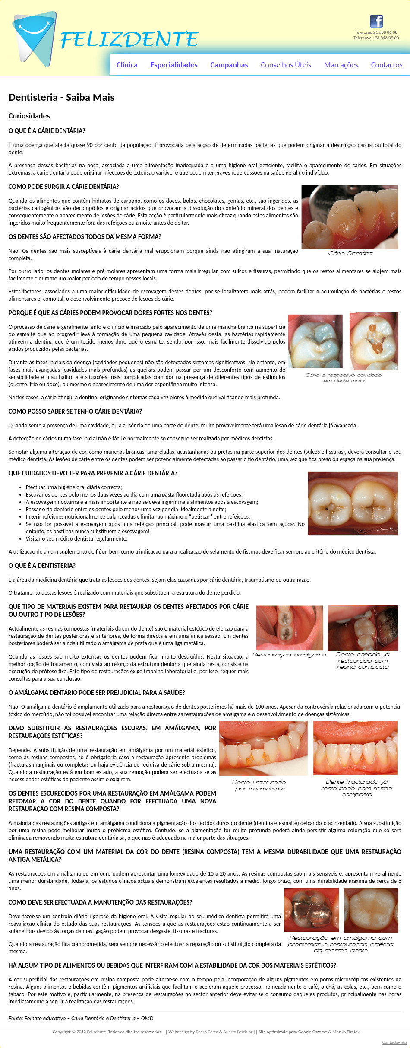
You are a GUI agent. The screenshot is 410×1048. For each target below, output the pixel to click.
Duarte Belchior (237, 1032)
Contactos (387, 65)
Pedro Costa (207, 1032)
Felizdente (96, 1032)
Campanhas (229, 65)
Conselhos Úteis (286, 65)
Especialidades (174, 65)
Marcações (341, 65)
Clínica (127, 65)
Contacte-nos (394, 1042)
